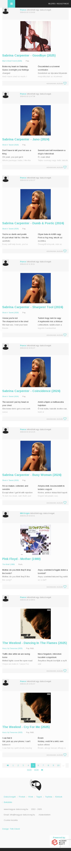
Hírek (30, 797)
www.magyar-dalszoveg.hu (16, 809)
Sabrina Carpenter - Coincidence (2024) (31, 391)
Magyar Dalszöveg (4, 4)
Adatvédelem (44, 815)
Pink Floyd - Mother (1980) (21, 559)
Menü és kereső (11, 4)
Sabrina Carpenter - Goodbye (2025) (29, 55)
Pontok (22, 797)
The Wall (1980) (8, 564)
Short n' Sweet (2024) (10, 145)
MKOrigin (25, 513)
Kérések (58, 797)
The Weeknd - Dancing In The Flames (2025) (34, 643)
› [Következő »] (43, 770)
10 (58, 765)
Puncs (23, 10)
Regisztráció (63, 4)
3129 (29, 770)
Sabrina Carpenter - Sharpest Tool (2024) (32, 307)
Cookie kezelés (11, 820)
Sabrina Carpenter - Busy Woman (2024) (31, 474)
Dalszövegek (10, 797)
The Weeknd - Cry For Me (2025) (26, 727)
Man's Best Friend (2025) (12, 61)
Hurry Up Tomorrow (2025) (12, 648)
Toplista (48, 797)
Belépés (51, 4)
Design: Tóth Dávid (11, 829)
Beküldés (8, 802)
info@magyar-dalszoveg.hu (22, 815)
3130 (36, 770)
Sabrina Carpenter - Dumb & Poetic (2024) (33, 223)
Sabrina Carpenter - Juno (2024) (25, 139)
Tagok (39, 797)
